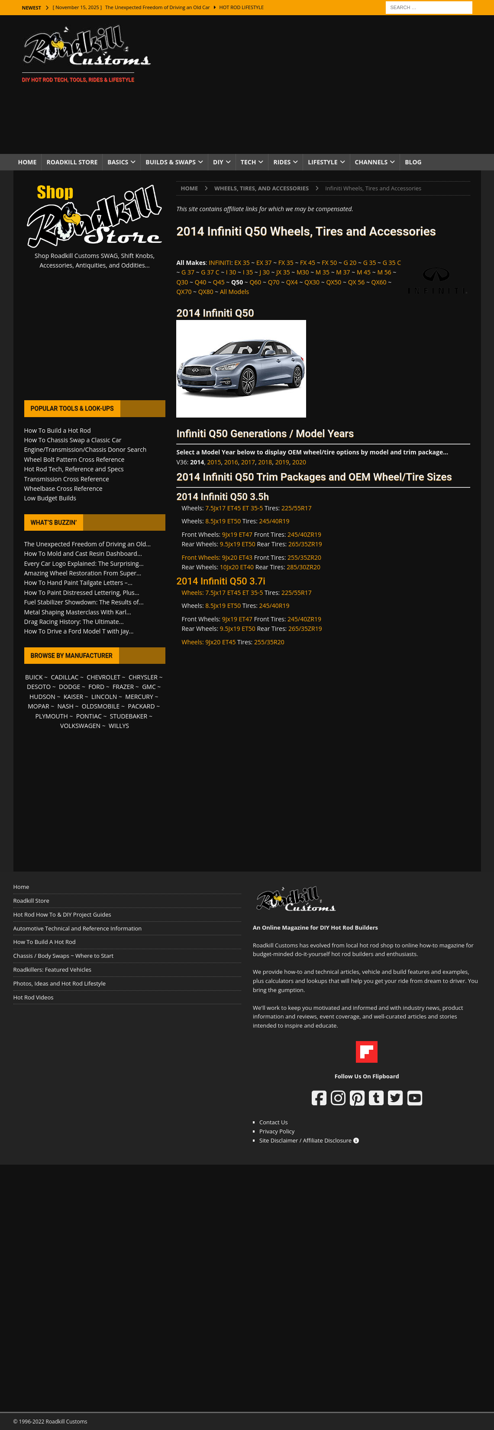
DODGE (69, 686)
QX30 (312, 282)
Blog (413, 162)
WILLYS (119, 726)
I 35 (248, 272)
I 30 (231, 272)
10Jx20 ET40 (237, 567)
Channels (371, 162)
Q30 (182, 282)
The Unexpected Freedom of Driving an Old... (87, 544)
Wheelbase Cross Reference (63, 488)
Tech (248, 162)
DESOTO (39, 686)
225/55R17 (296, 508)
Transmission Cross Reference (66, 479)
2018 (265, 462)
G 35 (369, 262)
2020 (299, 462)
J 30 (264, 272)
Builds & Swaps (170, 162)
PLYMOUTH (52, 716)
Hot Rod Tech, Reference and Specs (74, 469)
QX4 (292, 282)
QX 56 (356, 282)
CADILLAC (64, 677)
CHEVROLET (103, 677)
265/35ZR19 (305, 544)
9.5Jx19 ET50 (237, 544)
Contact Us (273, 1122)
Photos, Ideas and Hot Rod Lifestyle (59, 983)
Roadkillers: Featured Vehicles (52, 969)
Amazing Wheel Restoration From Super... (83, 573)
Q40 (201, 282)
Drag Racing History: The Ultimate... (74, 621)
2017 (248, 462)
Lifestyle (322, 162)
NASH (66, 706)
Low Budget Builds (50, 498)
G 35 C (392, 262)
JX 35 (283, 272)
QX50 (333, 282)
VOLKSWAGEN (80, 726)
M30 (303, 272)
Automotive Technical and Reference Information (77, 928)
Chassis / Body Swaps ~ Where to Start (63, 956)
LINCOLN (104, 696)
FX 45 (307, 262)
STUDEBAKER (128, 716)
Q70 (274, 282)
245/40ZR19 (304, 534)
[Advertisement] (322, 84)
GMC (149, 686)
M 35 (322, 272)
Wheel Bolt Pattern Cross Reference (74, 459)
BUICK (34, 677)
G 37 (187, 272)
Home (27, 162)
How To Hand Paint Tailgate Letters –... (78, 582)
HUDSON (42, 696)
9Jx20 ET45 (220, 642)
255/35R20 (269, 642)
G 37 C (210, 272)
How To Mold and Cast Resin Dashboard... (83, 553)
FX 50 (329, 262)
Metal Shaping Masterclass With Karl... (77, 612)
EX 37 (264, 262)
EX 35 (242, 262)
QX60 (379, 282)
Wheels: (193, 592)
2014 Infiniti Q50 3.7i (220, 581)
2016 (231, 462)
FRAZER (123, 686)
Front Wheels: (201, 557)
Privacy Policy (276, 1131)
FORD (96, 686)
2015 (214, 462)
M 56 (384, 272)
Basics (117, 162)
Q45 (219, 282)
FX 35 (286, 262)
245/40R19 (274, 521)
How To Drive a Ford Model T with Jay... (79, 631)
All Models (234, 291)
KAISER (73, 696)
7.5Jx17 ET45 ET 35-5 (234, 508)
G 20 (350, 262)
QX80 (205, 291)
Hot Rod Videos (33, 997)
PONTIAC (89, 716)
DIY (218, 162)
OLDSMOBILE (101, 706)
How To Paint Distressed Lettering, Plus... (81, 592)
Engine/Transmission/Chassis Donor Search (85, 449)
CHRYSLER (143, 677)
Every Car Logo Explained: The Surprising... (84, 563)
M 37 (343, 272)
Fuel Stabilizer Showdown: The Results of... (84, 602)
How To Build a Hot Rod (57, 430)
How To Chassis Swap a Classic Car (73, 440)
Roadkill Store (71, 162)
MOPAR (38, 706)
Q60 (255, 282)
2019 (282, 462)
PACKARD (141, 706)
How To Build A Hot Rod (44, 942)
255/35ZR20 (304, 557)
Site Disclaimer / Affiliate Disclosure (309, 1140)
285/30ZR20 (303, 567)
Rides (282, 162)
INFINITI (220, 262)
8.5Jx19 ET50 (223, 521)
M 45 (364, 272)
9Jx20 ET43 (237, 557)
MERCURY (139, 696)
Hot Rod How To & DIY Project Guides (62, 914)
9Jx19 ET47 (237, 534)
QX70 (183, 291)
